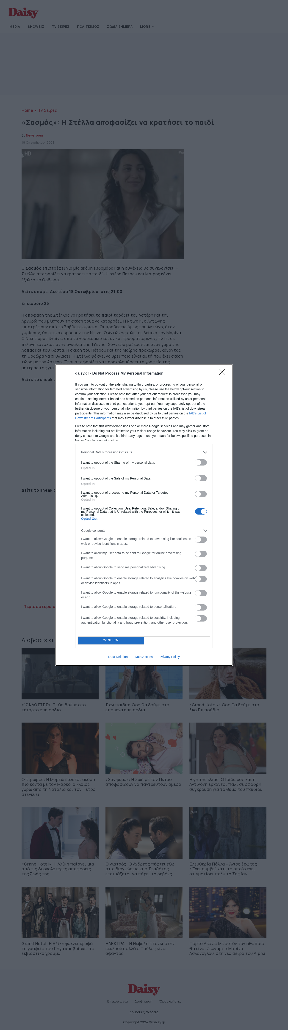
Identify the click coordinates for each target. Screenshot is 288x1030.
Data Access (144, 657)
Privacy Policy (170, 657)
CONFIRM (110, 640)
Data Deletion (118, 657)
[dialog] (144, 515)
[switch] (201, 462)
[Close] (223, 373)
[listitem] (144, 452)
